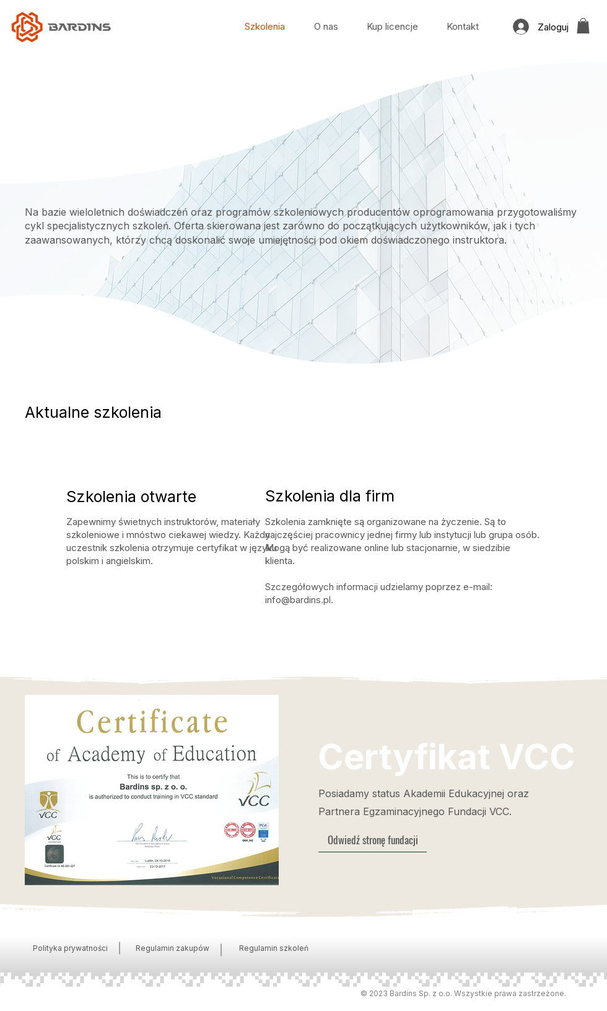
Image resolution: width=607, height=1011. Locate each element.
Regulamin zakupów (172, 948)
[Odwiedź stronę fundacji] (372, 840)
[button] (583, 25)
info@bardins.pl (298, 600)
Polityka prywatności (70, 948)
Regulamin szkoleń (273, 948)
